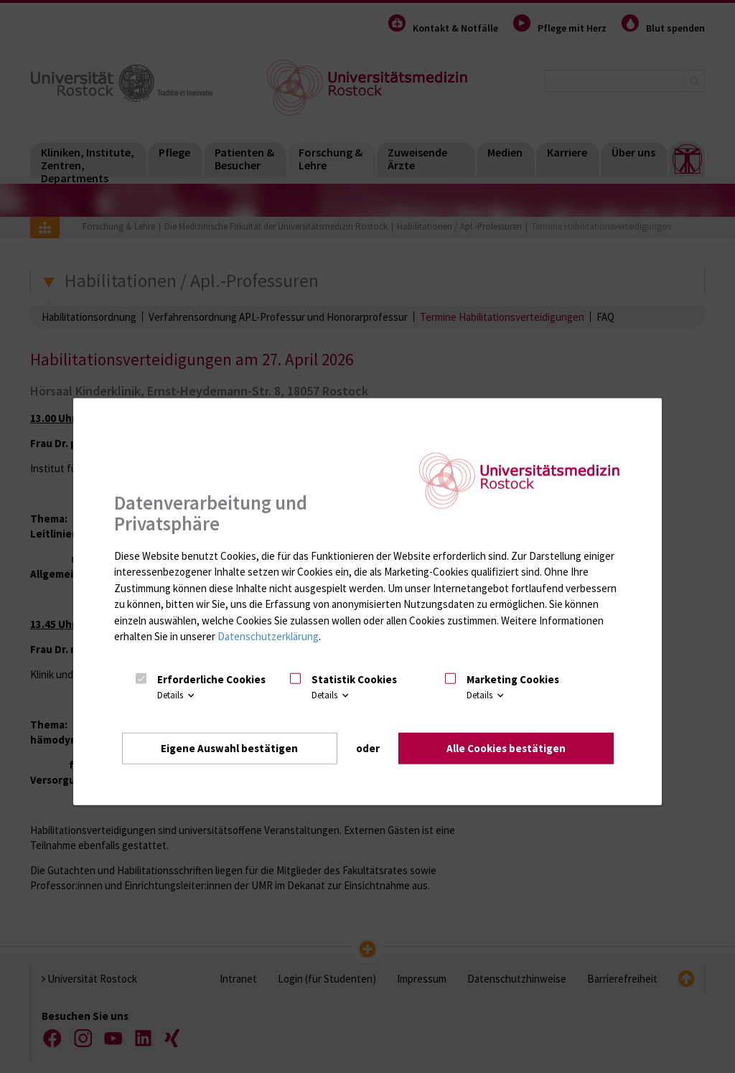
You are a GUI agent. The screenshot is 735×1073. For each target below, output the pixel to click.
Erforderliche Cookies (211, 679)
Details (177, 695)
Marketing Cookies (513, 679)
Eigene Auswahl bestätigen (229, 748)
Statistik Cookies (354, 679)
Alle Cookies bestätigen (506, 748)
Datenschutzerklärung (268, 636)
